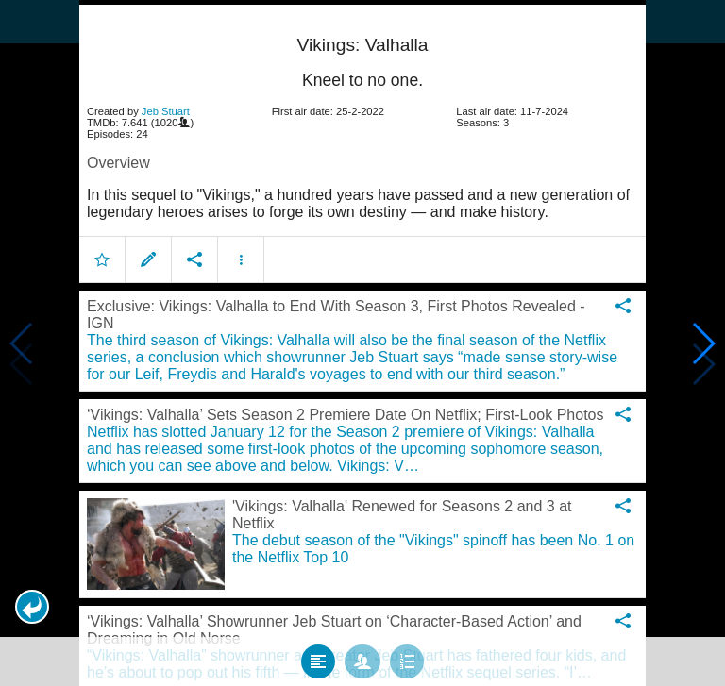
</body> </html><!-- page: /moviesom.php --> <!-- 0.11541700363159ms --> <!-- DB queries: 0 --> (362, 343)
